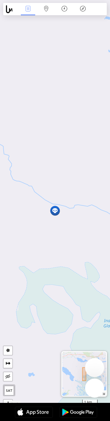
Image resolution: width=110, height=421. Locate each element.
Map (46, 9)
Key (83, 9)
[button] (55, 210)
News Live (28, 9)
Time (64, 9)
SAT (9, 391)
